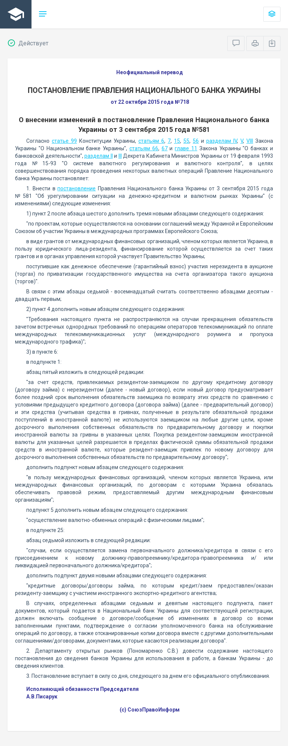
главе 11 (186, 148)
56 (196, 141)
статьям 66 (143, 148)
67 (165, 148)
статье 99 (64, 141)
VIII (249, 141)
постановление (76, 188)
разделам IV (221, 141)
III (120, 156)
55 (186, 141)
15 (177, 141)
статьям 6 (151, 141)
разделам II (98, 156)
